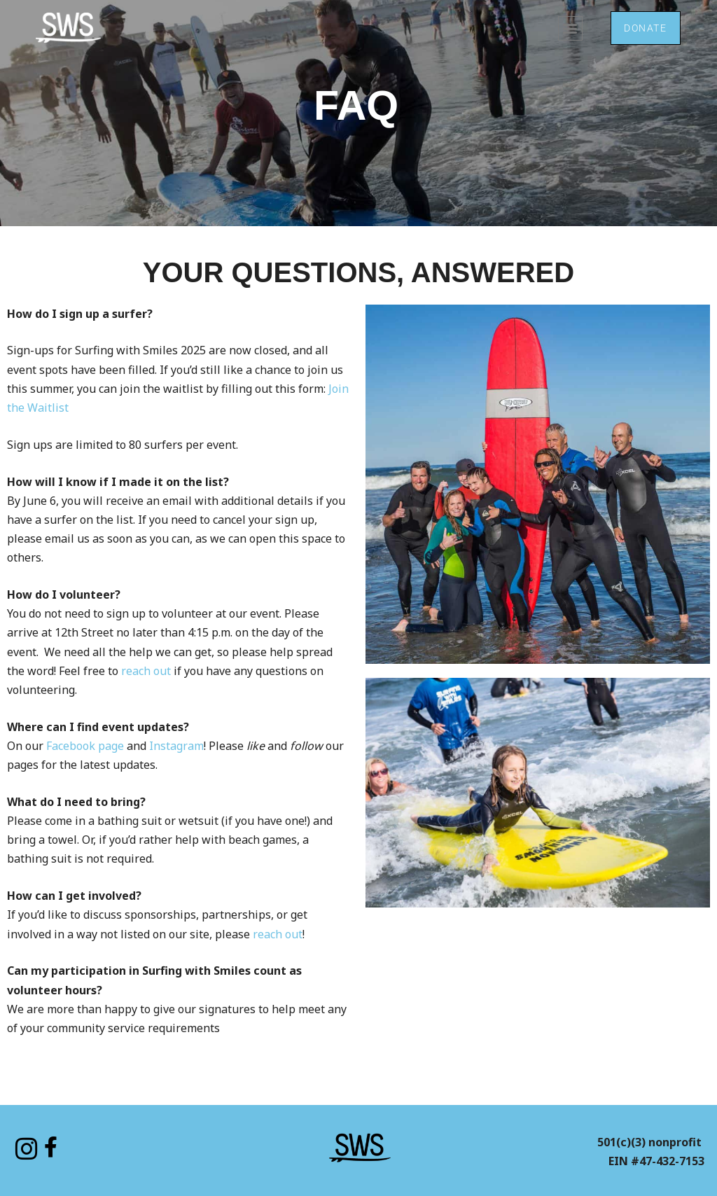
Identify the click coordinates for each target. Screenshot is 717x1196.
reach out (146, 671)
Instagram (176, 745)
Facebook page (85, 745)
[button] (567, 28)
